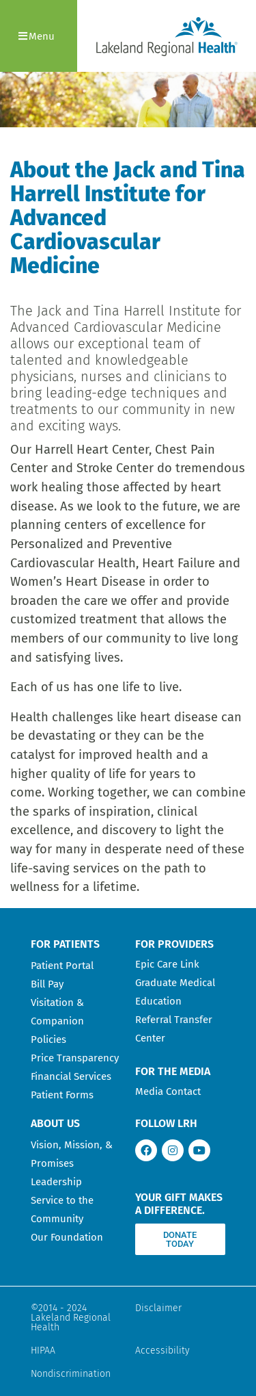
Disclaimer (158, 1308)
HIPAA (43, 1350)
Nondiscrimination (71, 1374)
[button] (38, 36)
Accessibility (162, 1350)
